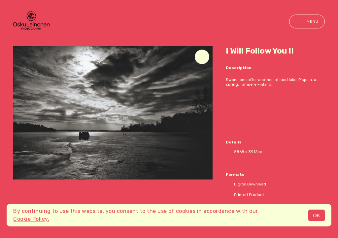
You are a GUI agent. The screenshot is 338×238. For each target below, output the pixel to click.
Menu (307, 21)
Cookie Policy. (31, 219)
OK (316, 215)
